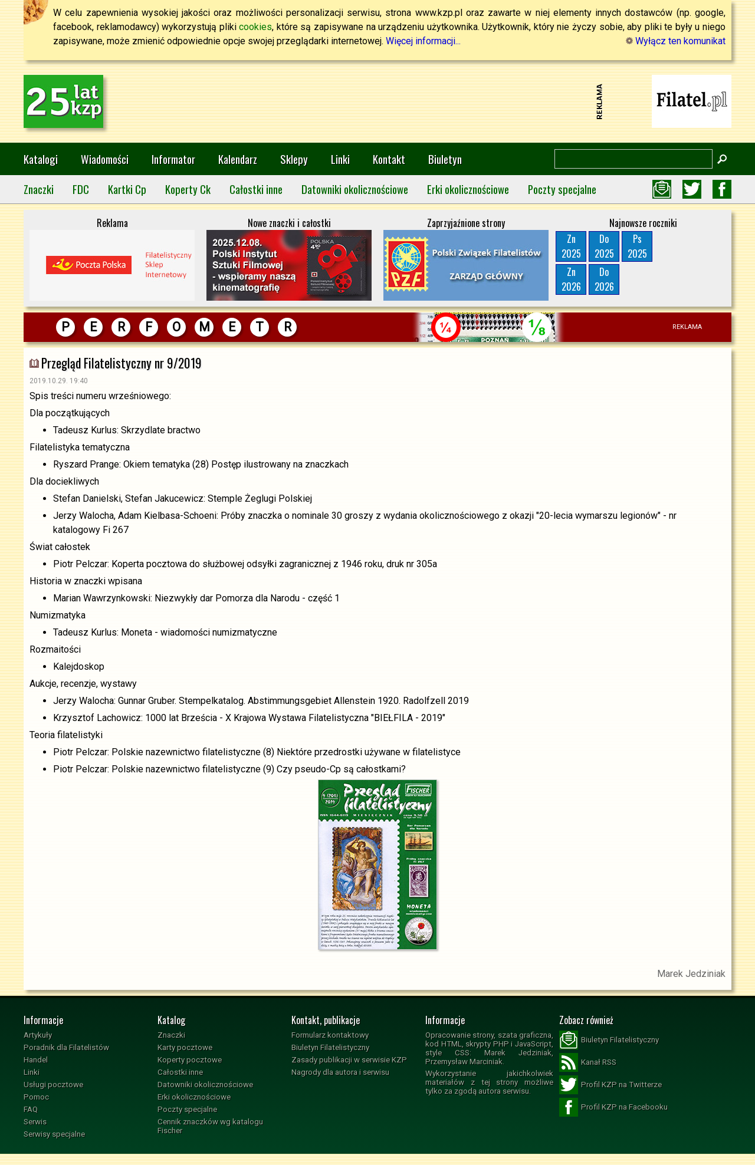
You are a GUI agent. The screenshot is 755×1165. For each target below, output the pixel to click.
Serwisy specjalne (54, 1134)
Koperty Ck (188, 189)
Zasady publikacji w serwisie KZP (349, 1059)
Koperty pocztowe (189, 1059)
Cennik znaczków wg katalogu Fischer (210, 1126)
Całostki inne (256, 189)
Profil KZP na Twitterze (610, 1084)
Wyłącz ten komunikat (676, 41)
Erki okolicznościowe (468, 189)
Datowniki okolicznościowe (354, 189)
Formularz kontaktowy (330, 1035)
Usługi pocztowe (53, 1084)
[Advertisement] (377, 101)
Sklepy (294, 159)
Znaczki (39, 189)
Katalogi (41, 159)
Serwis (35, 1121)
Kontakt (389, 159)
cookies (255, 26)
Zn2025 (571, 246)
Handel (36, 1059)
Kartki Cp (127, 189)
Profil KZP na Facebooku (613, 1107)
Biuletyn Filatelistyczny (330, 1047)
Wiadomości (105, 159)
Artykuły (38, 1035)
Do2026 (604, 279)
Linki (340, 159)
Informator (173, 159)
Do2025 (604, 246)
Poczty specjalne (562, 189)
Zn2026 (571, 279)
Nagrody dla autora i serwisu (340, 1072)
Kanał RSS (587, 1062)
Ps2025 (637, 246)
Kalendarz (237, 159)
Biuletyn (445, 159)
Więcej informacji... (423, 41)
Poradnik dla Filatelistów (66, 1047)
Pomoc (36, 1096)
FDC (81, 189)
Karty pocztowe (184, 1047)
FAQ (31, 1109)
